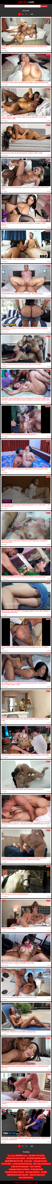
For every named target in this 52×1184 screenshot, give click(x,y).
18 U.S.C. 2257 (33, 1182)
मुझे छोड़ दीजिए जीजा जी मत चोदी (14, 1161)
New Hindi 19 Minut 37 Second (14, 1172)
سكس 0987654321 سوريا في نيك (17, 1155)
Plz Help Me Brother (37, 1169)
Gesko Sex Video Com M (37, 1174)
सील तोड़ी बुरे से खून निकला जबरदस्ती (36, 1158)
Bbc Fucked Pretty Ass (26, 1177)
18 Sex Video (28, 1161)
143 (32, 14)
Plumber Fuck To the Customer (16, 1158)
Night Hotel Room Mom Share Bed (17, 1174)
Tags (20, 1182)
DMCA (25, 1182)
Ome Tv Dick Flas (35, 1166)
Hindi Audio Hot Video (40, 1161)
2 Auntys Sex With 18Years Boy (22, 1164)
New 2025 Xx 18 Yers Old (36, 1155)
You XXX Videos (6, 1164)
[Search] (22, 6)
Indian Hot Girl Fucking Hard (19, 1166)
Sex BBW (44, 1172)
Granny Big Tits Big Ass (32, 1172)
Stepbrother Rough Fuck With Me (19, 1169)
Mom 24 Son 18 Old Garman (42, 1164)
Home (16, 1182)
